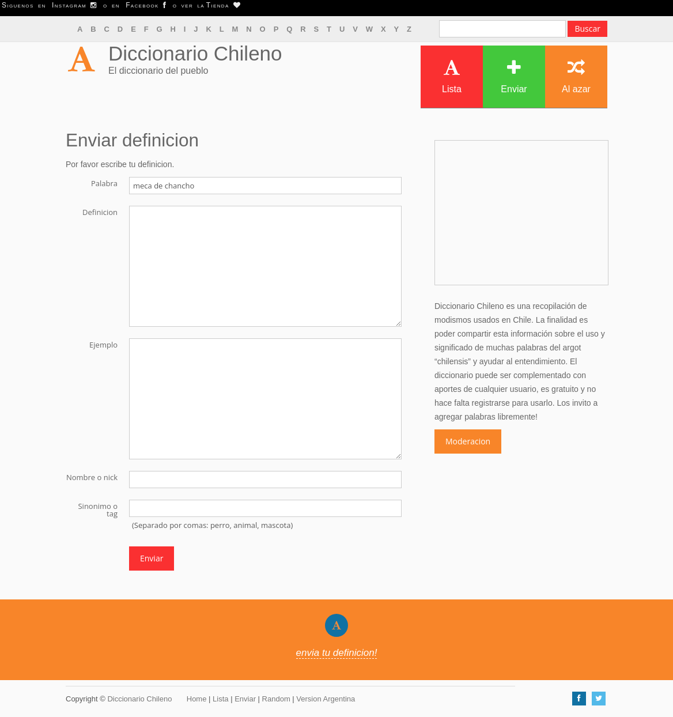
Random (276, 699)
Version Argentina (325, 699)
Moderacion (467, 441)
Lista (452, 76)
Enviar (514, 76)
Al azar (576, 76)
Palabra (104, 182)
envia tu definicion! (336, 652)
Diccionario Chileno (195, 53)
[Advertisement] (521, 213)
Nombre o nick (92, 476)
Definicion (100, 211)
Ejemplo (103, 344)
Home (197, 699)
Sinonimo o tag (98, 509)
